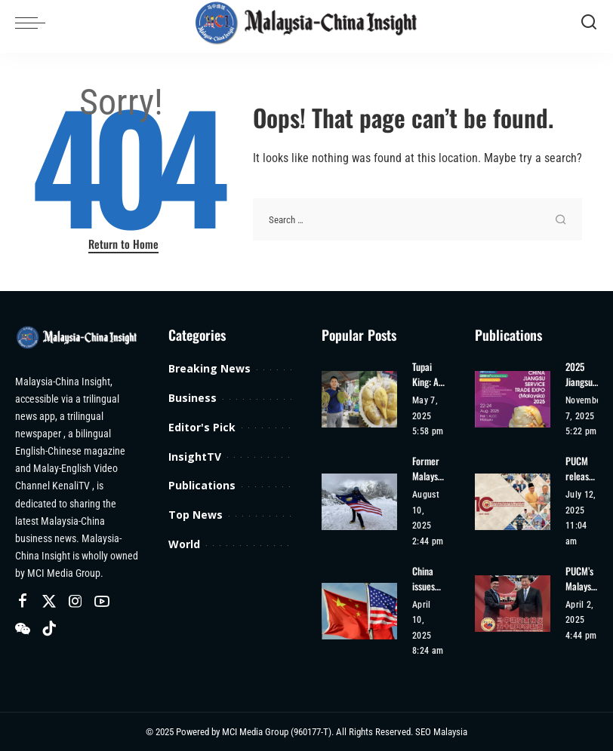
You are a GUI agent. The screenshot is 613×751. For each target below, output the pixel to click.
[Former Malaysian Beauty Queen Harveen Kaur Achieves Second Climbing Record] (359, 502)
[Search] (589, 22)
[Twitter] (49, 601)
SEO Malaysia (441, 731)
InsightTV (194, 456)
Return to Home (123, 243)
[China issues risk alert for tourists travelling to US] (359, 611)
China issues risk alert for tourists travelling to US (428, 578)
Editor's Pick (202, 427)
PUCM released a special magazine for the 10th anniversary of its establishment (581, 468)
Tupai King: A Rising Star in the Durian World (425, 374)
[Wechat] (22, 628)
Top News (195, 514)
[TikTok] (49, 628)
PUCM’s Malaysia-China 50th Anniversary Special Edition (581, 578)
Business (192, 398)
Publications (202, 485)
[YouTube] (101, 601)
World (184, 544)
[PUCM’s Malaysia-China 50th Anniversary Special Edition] (512, 603)
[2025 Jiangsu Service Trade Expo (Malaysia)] (512, 399)
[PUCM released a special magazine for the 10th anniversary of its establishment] (512, 502)
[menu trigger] (34, 22)
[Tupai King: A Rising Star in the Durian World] (359, 399)
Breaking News (209, 368)
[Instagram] (75, 601)
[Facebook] (22, 601)
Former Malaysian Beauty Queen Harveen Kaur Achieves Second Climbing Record (428, 468)
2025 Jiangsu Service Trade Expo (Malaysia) (584, 374)
